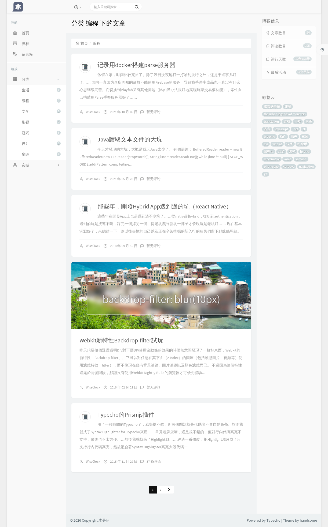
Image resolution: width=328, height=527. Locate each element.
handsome (308, 520)
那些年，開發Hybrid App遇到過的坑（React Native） (164, 206)
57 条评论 (154, 461)
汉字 (289, 144)
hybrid (304, 151)
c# (304, 129)
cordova (288, 167)
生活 (41, 90)
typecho (269, 136)
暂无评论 (154, 112)
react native (272, 159)
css (266, 144)
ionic (287, 159)
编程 (41, 100)
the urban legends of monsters (284, 114)
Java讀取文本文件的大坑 (129, 139)
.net (295, 129)
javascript (281, 129)
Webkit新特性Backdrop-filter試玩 (121, 340)
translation (271, 121)
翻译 (41, 154)
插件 (283, 136)
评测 (288, 106)
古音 (267, 129)
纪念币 (302, 144)
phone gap (271, 167)
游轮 (292, 151)
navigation (306, 167)
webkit (277, 144)
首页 (81, 43)
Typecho (273, 520)
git (265, 174)
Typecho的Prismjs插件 (125, 414)
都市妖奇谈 (272, 106)
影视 (41, 122)
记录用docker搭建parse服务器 (136, 65)
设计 (41, 143)
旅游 (281, 151)
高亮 (294, 136)
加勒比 (269, 151)
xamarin (301, 159)
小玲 (297, 121)
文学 (41, 111)
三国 (305, 136)
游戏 (41, 132)
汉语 (308, 121)
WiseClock (93, 112)
